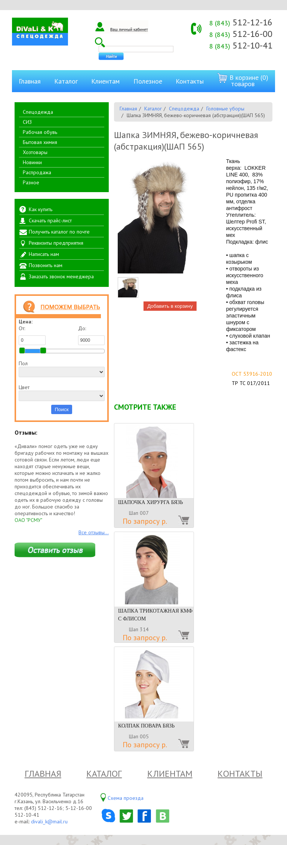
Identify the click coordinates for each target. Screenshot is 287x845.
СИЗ (27, 122)
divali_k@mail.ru (49, 821)
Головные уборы (225, 108)
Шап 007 (139, 513)
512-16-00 (240, 34)
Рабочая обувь (40, 132)
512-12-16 (240, 22)
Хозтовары (35, 152)
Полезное (147, 81)
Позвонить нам (45, 265)
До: (91, 335)
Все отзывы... (93, 532)
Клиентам (105, 81)
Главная (30, 81)
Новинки (32, 162)
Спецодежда (38, 112)
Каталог (66, 81)
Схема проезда (126, 798)
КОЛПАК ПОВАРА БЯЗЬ (146, 726)
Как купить (40, 209)
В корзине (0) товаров (242, 80)
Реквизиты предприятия (56, 243)
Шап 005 (139, 736)
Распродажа (37, 172)
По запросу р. (145, 521)
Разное (31, 182)
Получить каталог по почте (59, 231)
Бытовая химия (40, 142)
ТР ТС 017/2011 (251, 383)
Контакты (190, 81)
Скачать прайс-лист (50, 220)
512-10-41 (240, 45)
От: (32, 335)
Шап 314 (139, 629)
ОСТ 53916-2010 (252, 373)
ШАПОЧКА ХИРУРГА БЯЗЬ (150, 502)
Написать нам (44, 254)
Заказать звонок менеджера (61, 276)
